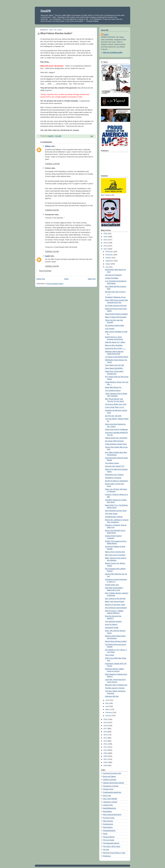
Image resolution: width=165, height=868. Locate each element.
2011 (106, 747)
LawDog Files (108, 805)
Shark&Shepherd (109, 830)
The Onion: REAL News (111, 846)
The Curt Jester (108, 840)
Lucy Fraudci (109, 328)
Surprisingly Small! (111, 627)
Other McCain (108, 821)
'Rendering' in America (113, 478)
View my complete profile (112, 52)
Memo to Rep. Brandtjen (114, 345)
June (107, 700)
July (107, 267)
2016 (106, 732)
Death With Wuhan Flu (113, 387)
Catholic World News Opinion (113, 783)
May (107, 703)
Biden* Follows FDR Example (115, 317)
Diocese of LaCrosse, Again (115, 605)
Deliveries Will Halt (112, 696)
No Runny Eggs (108, 818)
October (108, 258)
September (109, 261)
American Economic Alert (112, 773)
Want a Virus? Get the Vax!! (115, 552)
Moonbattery (107, 811)
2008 (106, 756)
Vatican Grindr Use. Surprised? (116, 438)
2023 (106, 243)
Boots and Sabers (109, 776)
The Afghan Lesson (112, 463)
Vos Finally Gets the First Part (116, 305)
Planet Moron (108, 827)
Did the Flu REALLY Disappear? (116, 481)
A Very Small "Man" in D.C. (115, 407)
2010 (106, 750)
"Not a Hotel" (109, 655)
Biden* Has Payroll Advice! (114, 601)
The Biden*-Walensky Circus (115, 297)
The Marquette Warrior (111, 843)
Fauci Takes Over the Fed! (114, 365)
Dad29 (46, 11)
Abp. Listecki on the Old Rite (115, 598)
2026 (106, 233)
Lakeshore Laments (110, 802)
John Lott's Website (110, 799)
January (108, 715)
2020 (106, 719)
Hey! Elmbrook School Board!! (116, 608)
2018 (106, 726)
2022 (106, 246)
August (108, 264)
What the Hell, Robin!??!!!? (115, 466)
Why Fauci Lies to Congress (115, 555)
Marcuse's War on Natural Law (116, 685)
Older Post (92, 279)
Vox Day (106, 849)
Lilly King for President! (113, 275)
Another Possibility (111, 278)
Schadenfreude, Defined (114, 517)
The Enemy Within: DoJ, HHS (115, 404)
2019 (106, 722)
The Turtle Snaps (111, 514)
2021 (106, 249)
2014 (106, 738)
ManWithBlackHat (109, 808)
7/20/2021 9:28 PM (52, 266)
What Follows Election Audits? (116, 641)
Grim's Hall (107, 796)
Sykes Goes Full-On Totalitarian (116, 429)
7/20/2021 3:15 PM (52, 251)
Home (66, 279)
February (108, 712)
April (107, 706)
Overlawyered (108, 824)
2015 (106, 735)
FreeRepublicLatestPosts (112, 792)
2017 (106, 729)
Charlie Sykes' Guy (112, 585)
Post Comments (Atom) (54, 284)
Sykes (105, 834)
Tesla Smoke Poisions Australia (116, 314)
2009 (106, 753)
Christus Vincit (108, 789)
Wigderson (107, 856)
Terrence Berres (109, 837)
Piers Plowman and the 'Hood (115, 511)
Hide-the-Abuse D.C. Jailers (115, 342)
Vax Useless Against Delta (114, 325)
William (48, 146)
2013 (106, 741)
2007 (106, 759)
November (109, 255)
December (109, 252)
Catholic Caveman (109, 780)
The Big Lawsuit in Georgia (115, 688)
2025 (106, 237)
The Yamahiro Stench (113, 390)
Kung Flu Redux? (111, 624)
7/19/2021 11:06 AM (52, 164)
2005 (106, 765)
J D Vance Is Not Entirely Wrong (116, 357)
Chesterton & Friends (110, 786)
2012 (106, 744)
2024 (106, 240)
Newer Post (40, 279)
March (107, 709)
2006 (106, 762)
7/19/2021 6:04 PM (52, 210)
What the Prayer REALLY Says (114, 853)
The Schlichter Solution (113, 621)
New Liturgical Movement (112, 814)
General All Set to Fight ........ (115, 348)
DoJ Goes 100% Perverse (114, 441)
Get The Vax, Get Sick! (113, 416)
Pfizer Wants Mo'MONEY (114, 368)
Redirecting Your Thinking (114, 475)
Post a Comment (45, 271)
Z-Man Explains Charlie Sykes (116, 444)
